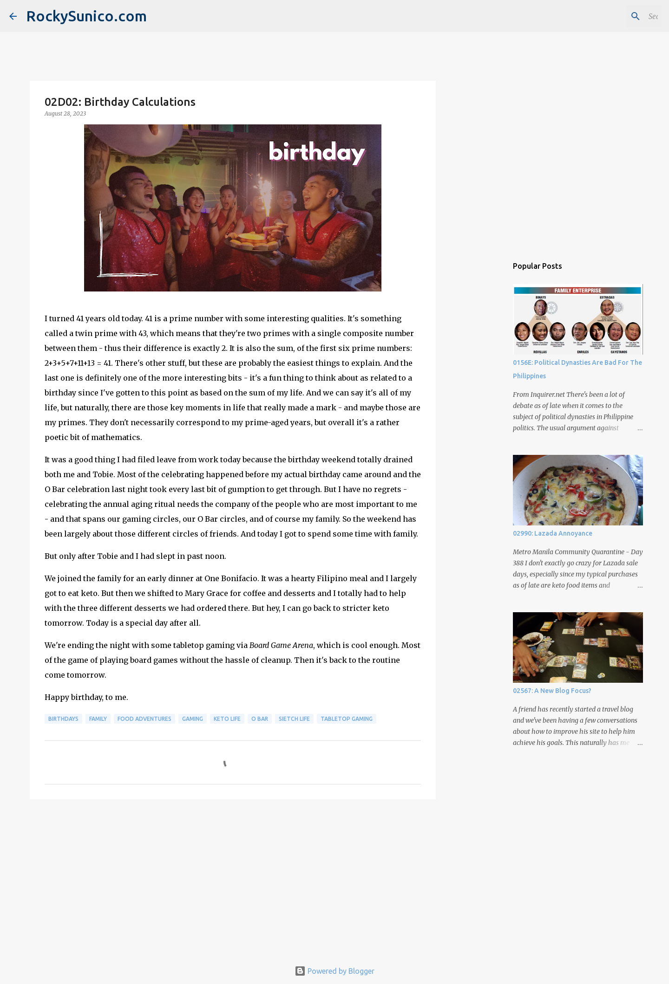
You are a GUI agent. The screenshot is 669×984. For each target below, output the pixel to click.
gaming (192, 719)
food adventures (144, 719)
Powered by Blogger (334, 971)
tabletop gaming (347, 719)
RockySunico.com (86, 15)
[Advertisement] (232, 878)
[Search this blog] (613, 16)
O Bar (259, 719)
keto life (227, 719)
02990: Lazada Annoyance (552, 533)
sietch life (294, 719)
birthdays (63, 719)
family (98, 719)
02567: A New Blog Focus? (552, 690)
